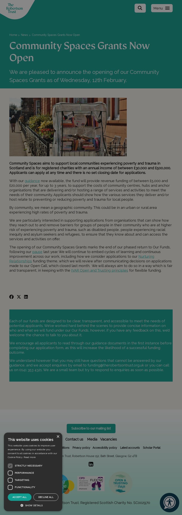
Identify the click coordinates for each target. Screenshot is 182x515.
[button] (33, 505)
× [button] (57, 436)
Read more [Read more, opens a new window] (30, 457)
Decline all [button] (45, 497)
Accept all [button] (19, 497)
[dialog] (33, 472)
